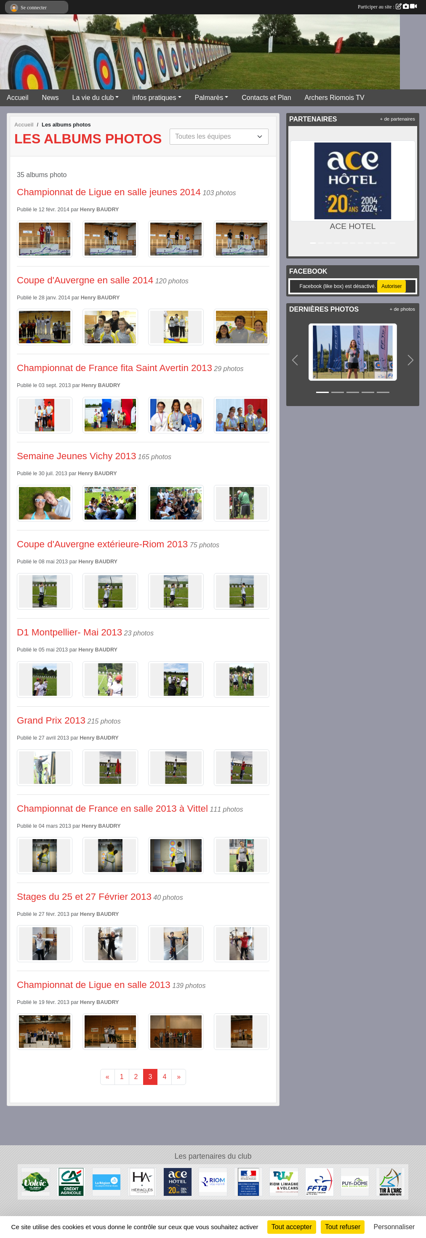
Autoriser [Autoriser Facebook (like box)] (391, 286)
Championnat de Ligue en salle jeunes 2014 (109, 192)
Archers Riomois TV (335, 97)
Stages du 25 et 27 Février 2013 (84, 896)
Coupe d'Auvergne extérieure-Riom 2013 (102, 544)
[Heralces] (142, 1181)
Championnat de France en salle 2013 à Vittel (112, 808)
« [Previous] (107, 1076)
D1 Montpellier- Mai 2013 (69, 632)
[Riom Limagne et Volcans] (283, 1181)
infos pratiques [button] (154, 97)
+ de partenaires (397, 118)
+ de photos (402, 309)
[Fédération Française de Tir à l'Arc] (319, 1181)
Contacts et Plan (266, 97)
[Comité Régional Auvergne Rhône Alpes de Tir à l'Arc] (390, 1181)
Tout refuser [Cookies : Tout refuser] (342, 1226)
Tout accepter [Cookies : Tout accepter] (292, 1226)
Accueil (18, 97)
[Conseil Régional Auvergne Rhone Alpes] (106, 1181)
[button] (296, 191)
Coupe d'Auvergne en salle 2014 (85, 280)
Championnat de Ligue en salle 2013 (93, 985)
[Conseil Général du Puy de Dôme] (355, 1181)
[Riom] (213, 1181)
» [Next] (179, 1076)
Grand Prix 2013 (51, 720)
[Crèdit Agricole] (71, 1181)
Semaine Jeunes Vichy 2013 (76, 456)
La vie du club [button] (93, 97)
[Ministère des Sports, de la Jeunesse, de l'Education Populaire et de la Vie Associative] (248, 1181)
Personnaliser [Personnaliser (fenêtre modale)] (394, 1226)
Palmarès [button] (209, 97)
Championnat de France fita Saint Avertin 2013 (114, 368)
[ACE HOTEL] (177, 1181)
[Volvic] (35, 1181)
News (50, 97)
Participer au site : (387, 7)
